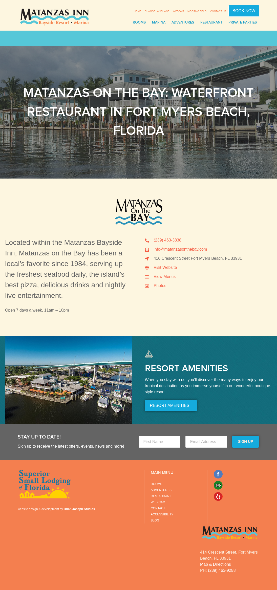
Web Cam (158, 502)
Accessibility (162, 514)
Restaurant (211, 22)
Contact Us (218, 11)
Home (137, 11)
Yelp (218, 496)
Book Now (243, 11)
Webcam (178, 11)
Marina (158, 22)
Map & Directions (215, 564)
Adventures (183, 22)
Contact (158, 508)
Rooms (139, 22)
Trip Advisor (218, 485)
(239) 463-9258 (222, 570)
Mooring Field (196, 11)
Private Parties (242, 22)
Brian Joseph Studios (79, 509)
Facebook (218, 474)
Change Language (157, 11)
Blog (155, 520)
